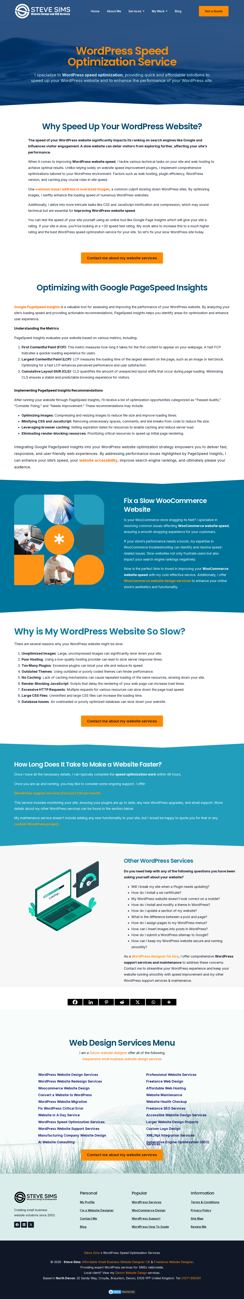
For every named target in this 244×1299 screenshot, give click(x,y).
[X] (137, 1002)
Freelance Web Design (164, 1081)
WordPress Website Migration (62, 1101)
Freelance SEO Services (166, 1108)
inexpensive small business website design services (122, 1059)
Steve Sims (92, 1252)
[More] (168, 1002)
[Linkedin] (90, 1002)
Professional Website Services (171, 1075)
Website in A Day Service (59, 1115)
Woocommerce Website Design (64, 1088)
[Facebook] (75, 1002)
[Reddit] (122, 1002)
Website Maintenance (164, 1095)
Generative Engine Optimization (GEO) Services (177, 1142)
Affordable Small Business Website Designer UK (116, 1261)
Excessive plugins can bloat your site (81, 665)
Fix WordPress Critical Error (60, 1108)
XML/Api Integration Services (170, 1135)
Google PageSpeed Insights (37, 307)
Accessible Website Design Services (176, 1115)
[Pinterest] (106, 1002)
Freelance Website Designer (173, 1261)
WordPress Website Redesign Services (70, 1081)
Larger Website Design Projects (172, 1122)
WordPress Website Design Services (68, 1075)
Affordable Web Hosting (166, 1088)
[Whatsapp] (153, 1002)
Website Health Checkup (166, 1101)
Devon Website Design (131, 1272)
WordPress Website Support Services (68, 1128)
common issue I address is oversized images (72, 189)
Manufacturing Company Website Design (72, 1135)
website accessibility (98, 460)
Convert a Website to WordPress (65, 1095)
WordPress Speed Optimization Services (71, 1122)
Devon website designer (108, 1053)
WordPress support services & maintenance (157, 980)
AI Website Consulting (56, 1142)
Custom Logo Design (163, 1128)
